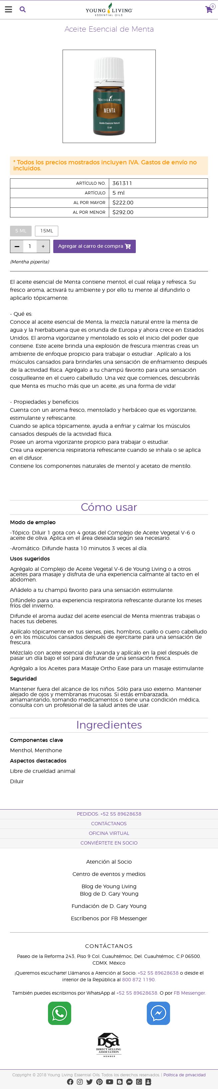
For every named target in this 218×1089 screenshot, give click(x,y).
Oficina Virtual (109, 833)
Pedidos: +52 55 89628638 (109, 814)
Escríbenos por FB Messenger (109, 918)
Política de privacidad (184, 1075)
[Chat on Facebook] (158, 1024)
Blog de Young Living (109, 886)
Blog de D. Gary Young (109, 894)
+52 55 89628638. (137, 993)
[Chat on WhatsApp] (59, 1024)
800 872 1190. (139, 980)
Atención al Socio (109, 862)
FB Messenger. (190, 993)
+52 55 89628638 (158, 973)
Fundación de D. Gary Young (109, 906)
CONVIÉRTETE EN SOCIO (109, 843)
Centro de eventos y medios (109, 874)
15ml (46, 231)
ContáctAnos (109, 824)
